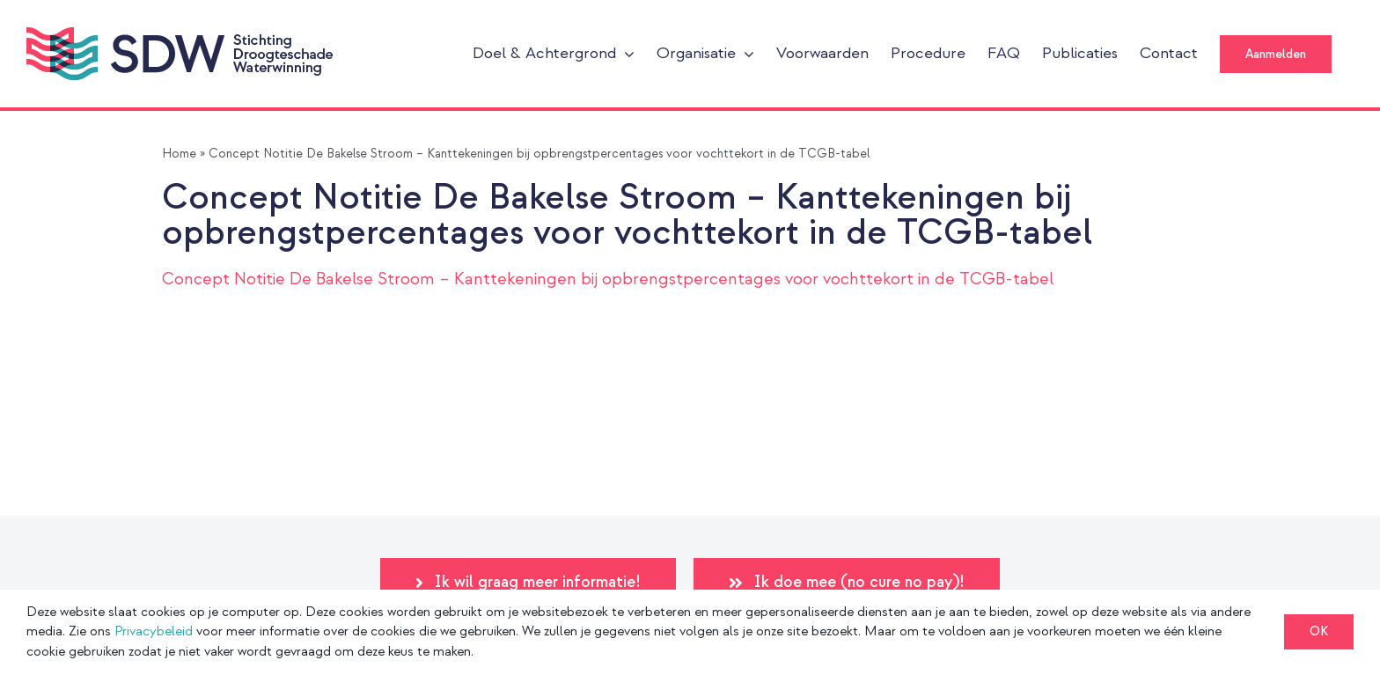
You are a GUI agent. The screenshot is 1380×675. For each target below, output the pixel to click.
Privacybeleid (153, 631)
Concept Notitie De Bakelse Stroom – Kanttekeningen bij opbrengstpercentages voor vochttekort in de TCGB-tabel (607, 279)
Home (179, 153)
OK (1319, 631)
